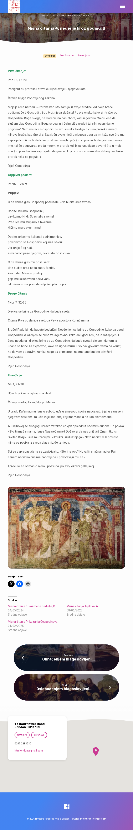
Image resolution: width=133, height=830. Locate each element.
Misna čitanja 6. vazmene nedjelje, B (31, 606)
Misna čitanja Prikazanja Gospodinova (32, 621)
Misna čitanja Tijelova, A (82, 606)
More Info (22, 735)
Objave (54, 15)
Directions (39, 735)
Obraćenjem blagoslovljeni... (68, 659)
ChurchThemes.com (94, 818)
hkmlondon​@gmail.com (29, 750)
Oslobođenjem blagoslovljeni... (64, 689)
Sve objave (66, 15)
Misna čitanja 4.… (82, 15)
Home (45, 15)
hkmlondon (67, 55)
